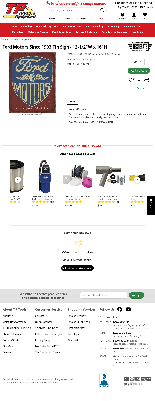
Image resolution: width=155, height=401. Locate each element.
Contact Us (41, 316)
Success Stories (11, 340)
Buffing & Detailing (86, 31)
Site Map (8, 346)
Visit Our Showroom (14, 322)
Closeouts (83, 18)
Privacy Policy (42, 340)
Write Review (73, 59)
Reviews (7, 352)
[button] (18, 180)
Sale (100, 18)
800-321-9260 (127, 7)
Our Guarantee (43, 322)
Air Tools (138, 31)
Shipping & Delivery (46, 328)
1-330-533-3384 (121, 340)
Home (5, 39)
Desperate (25, 39)
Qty (135, 61)
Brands (53, 18)
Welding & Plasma (38, 31)
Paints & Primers (133, 26)
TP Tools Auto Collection (17, 328)
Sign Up (136, 295)
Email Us (146, 7)
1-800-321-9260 (121, 322)
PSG (133, 384)
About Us (8, 316)
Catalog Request (77, 316)
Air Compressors (72, 26)
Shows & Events (12, 334)
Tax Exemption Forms (47, 352)
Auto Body (113, 26)
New (67, 18)
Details (72, 101)
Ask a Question (90, 59)
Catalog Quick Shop (79, 322)
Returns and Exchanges (48, 334)
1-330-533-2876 (121, 348)
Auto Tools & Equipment (115, 31)
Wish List (73, 340)
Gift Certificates (76, 328)
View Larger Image (32, 114)
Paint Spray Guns (61, 31)
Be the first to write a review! (77, 268)
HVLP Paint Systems (47, 26)
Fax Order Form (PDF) (47, 346)
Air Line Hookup (94, 26)
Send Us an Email (122, 332)
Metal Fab (17, 31)
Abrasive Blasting (22, 26)
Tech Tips (73, 334)
